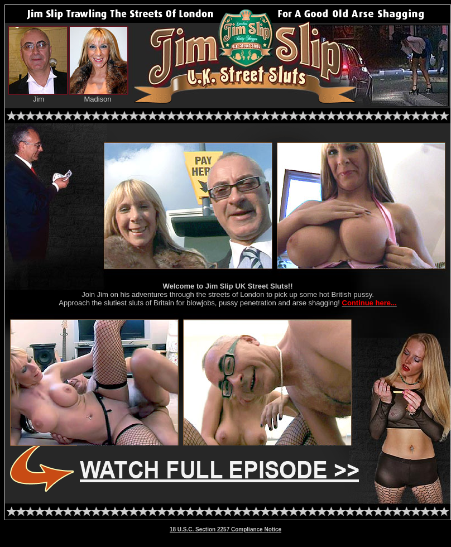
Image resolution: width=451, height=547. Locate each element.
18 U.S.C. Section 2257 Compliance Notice (225, 529)
